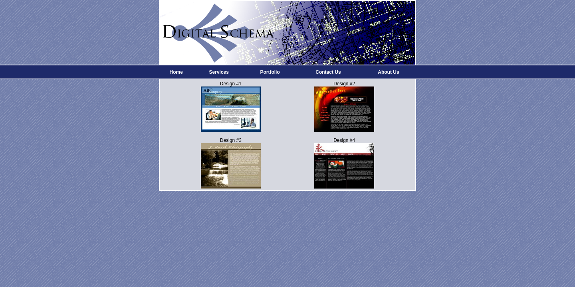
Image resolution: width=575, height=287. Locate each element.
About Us (388, 72)
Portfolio (270, 72)
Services (219, 72)
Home (175, 72)
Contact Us (328, 72)
